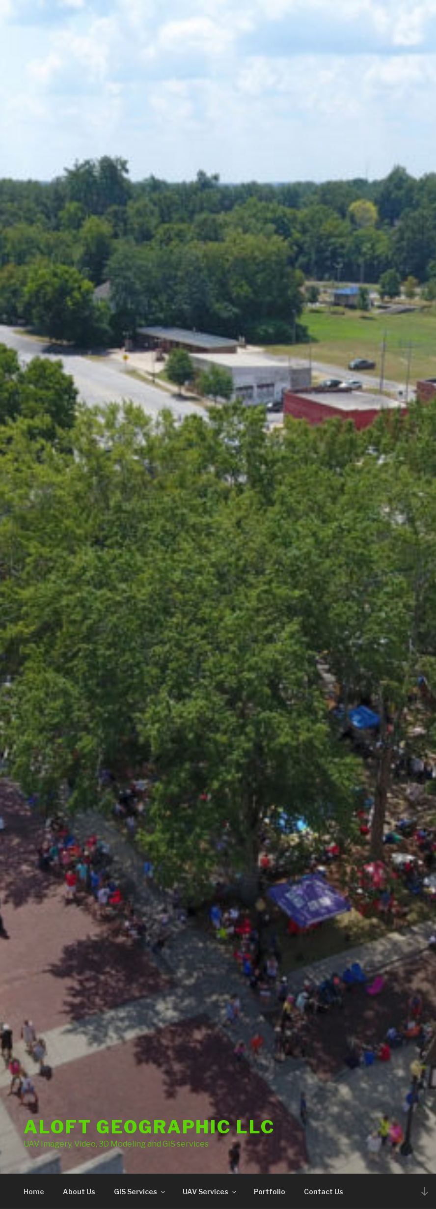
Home (34, 1191)
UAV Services (210, 1191)
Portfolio (269, 1191)
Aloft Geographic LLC (149, 1127)
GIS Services (140, 1191)
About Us (79, 1191)
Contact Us (323, 1191)
